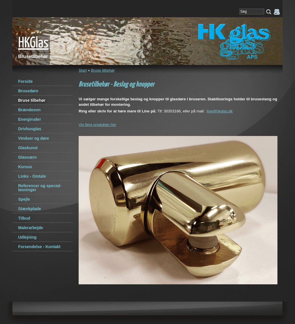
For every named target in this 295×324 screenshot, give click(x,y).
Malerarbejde (30, 227)
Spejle (24, 199)
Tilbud (24, 218)
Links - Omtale (32, 176)
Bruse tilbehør (103, 70)
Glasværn (27, 157)
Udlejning (27, 237)
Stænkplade (29, 208)
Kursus (25, 166)
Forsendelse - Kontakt (39, 246)
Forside (25, 81)
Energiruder (29, 119)
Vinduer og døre (33, 138)
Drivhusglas (29, 128)
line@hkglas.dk (219, 111)
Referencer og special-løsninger (39, 187)
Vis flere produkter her (97, 124)
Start (83, 70)
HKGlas (33, 43)
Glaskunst (28, 147)
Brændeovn (29, 110)
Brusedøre (28, 91)
